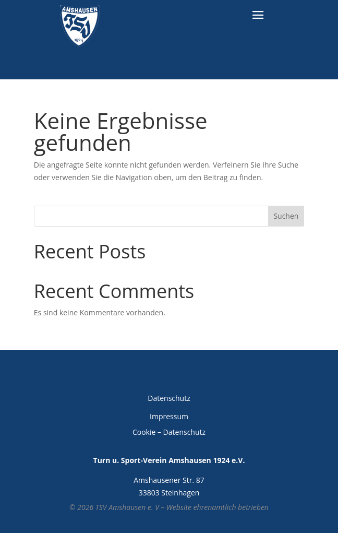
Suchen (285, 216)
